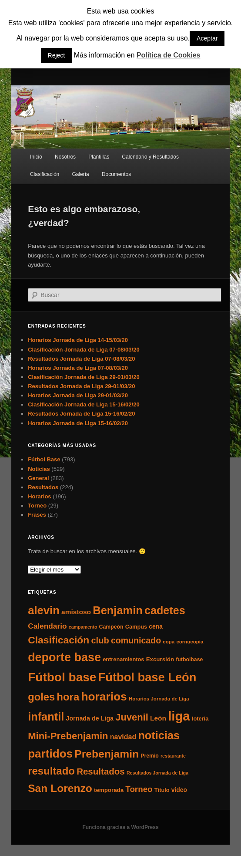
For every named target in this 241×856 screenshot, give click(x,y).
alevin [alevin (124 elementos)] (44, 610)
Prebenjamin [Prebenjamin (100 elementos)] (106, 754)
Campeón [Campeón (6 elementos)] (111, 627)
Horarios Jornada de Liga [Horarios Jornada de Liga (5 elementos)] (159, 698)
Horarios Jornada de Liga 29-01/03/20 (78, 395)
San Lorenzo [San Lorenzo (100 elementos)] (60, 788)
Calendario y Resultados (150, 157)
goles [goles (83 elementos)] (41, 697)
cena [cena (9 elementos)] (156, 626)
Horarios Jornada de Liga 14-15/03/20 (78, 340)
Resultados (43, 487)
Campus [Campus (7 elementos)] (136, 626)
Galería (80, 174)
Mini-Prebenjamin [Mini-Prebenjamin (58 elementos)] (68, 736)
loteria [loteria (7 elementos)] (200, 718)
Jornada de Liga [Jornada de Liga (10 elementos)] (90, 718)
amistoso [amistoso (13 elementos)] (76, 612)
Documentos (116, 174)
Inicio (36, 157)
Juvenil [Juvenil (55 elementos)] (131, 717)
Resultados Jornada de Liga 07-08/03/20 (81, 358)
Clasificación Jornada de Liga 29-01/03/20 (84, 377)
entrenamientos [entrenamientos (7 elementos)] (123, 659)
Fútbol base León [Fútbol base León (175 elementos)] (147, 677)
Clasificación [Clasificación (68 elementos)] (58, 640)
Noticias (39, 469)
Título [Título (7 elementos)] (162, 790)
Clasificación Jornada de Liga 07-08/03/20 (84, 349)
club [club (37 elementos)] (100, 640)
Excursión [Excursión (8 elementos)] (160, 659)
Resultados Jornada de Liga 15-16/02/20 (81, 413)
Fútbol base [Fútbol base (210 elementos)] (62, 677)
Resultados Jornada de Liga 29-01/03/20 (81, 386)
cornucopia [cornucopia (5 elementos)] (189, 641)
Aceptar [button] (207, 38)
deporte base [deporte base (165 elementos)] (64, 657)
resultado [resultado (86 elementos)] (51, 771)
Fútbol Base (44, 459)
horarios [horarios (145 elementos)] (104, 696)
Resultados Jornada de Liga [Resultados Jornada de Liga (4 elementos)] (157, 772)
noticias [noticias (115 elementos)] (158, 735)
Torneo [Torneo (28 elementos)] (138, 789)
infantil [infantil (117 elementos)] (46, 717)
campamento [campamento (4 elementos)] (83, 626)
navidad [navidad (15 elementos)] (123, 737)
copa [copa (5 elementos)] (168, 641)
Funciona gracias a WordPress (120, 827)
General (38, 478)
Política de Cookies (169, 55)
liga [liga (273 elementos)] (179, 716)
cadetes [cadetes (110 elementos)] (164, 610)
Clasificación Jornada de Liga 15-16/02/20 (84, 404)
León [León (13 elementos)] (158, 718)
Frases (37, 514)
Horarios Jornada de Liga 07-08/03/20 (78, 368)
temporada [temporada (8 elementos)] (109, 790)
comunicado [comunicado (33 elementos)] (136, 640)
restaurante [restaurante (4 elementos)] (173, 755)
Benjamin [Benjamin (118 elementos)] (118, 610)
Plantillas (98, 157)
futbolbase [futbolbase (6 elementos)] (189, 659)
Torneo (37, 505)
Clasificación (44, 174)
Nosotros (65, 157)
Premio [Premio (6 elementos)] (150, 756)
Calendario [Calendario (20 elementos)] (47, 626)
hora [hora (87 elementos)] (68, 697)
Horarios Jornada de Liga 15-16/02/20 (78, 423)
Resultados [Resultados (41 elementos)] (101, 771)
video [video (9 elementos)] (179, 789)
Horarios (39, 496)
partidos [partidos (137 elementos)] (50, 753)
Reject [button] (56, 55)
